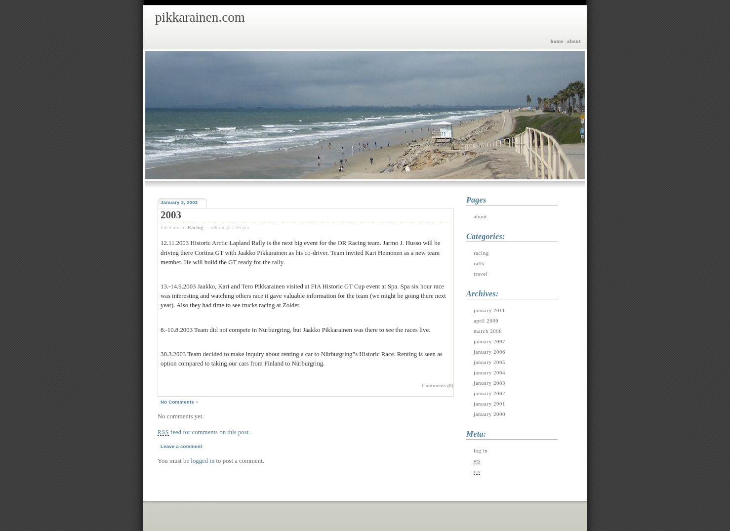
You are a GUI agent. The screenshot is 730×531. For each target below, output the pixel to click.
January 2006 (489, 352)
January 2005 (489, 362)
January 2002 (489, 393)
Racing (195, 227)
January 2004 (489, 372)
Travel (480, 274)
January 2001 (489, 404)
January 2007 (489, 341)
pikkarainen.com (200, 17)
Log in (481, 450)
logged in (202, 460)
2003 (171, 214)
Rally (479, 263)
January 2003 (489, 383)
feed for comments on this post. (204, 432)
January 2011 (489, 310)
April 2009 (486, 321)
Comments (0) (437, 385)
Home (556, 41)
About (574, 41)
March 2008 (488, 331)
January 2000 (489, 414)
